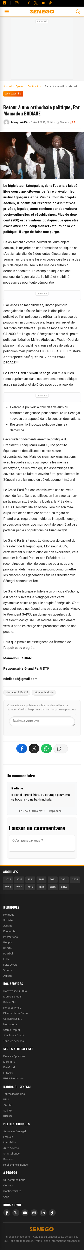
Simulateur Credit (13, 1035)
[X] (15, 1212)
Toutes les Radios (14, 1093)
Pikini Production (13, 1078)
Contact (8, 1185)
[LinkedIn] (43, 1212)
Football (8, 953)
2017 (30, 887)
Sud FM (7, 1110)
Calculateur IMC (12, 1018)
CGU (6, 1196)
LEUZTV (8, 1072)
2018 (19, 887)
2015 (53, 887)
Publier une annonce (15, 1164)
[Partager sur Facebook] (21, 748)
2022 (53, 879)
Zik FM (7, 1105)
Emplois (8, 1136)
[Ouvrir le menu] (6, 11)
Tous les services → (15, 1041)
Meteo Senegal (12, 996)
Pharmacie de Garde (15, 1013)
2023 (41, 879)
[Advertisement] (42, 50)
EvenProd (9, 1067)
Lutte (6, 959)
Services (8, 1159)
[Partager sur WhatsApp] (46, 748)
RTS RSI (7, 1116)
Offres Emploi (11, 1029)
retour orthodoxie (43, 692)
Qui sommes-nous (14, 1179)
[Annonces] (4, 3)
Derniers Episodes (14, 1056)
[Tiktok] (50, 3)
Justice (7, 925)
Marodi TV (9, 1061)
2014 (64, 887)
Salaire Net (9, 1002)
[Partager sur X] (34, 748)
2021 (64, 879)
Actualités (13, 93)
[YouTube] (43, 3)
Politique (8, 914)
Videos (7, 970)
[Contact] (17, 3)
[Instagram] (34, 1212)
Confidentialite (12, 1191)
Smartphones (11, 1153)
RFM (6, 1099)
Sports (7, 948)
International (10, 936)
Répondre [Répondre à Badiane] (55, 810)
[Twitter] (36, 3)
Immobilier (9, 1142)
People (7, 942)
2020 (75, 879)
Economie (9, 931)
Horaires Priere (12, 1007)
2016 (41, 887)
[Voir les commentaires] (60, 748)
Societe (8, 920)
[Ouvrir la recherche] (78, 11)
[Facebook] (28, 3)
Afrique (7, 975)
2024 (30, 879)
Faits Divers (10, 964)
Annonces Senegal (14, 1131)
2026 (8, 879)
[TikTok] (52, 1212)
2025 (19, 879)
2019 (8, 887)
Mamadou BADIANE (17, 692)
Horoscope (10, 1024)
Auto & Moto (11, 1148)
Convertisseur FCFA (15, 991)
